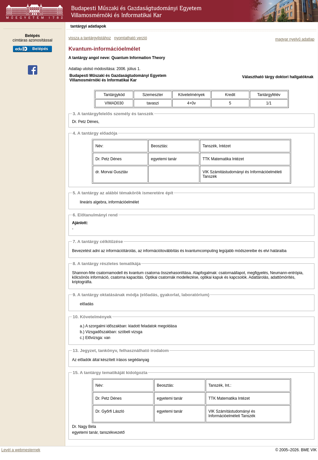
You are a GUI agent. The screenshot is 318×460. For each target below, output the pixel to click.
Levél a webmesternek (20, 450)
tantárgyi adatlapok (88, 26)
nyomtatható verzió (130, 38)
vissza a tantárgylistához (89, 38)
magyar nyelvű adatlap (294, 39)
